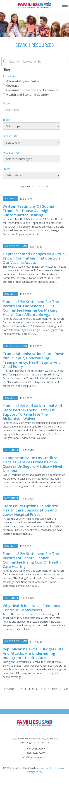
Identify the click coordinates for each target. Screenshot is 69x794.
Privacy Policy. (34, 772)
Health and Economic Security (27, 94)
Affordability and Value (22, 81)
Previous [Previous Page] (9, 689)
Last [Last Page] (65, 689)
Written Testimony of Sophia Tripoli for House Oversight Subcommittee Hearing (28, 210)
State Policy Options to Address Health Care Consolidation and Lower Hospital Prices (31, 510)
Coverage (12, 85)
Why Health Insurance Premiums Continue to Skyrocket (31, 607)
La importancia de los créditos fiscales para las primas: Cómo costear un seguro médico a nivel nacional (32, 464)
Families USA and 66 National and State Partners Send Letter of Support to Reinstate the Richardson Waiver (32, 412)
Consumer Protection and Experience (32, 90)
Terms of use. (57, 768)
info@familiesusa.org (34, 757)
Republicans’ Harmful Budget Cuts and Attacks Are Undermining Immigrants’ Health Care (33, 653)
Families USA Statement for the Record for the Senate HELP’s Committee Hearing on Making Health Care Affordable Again (31, 308)
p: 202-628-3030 (34, 749)
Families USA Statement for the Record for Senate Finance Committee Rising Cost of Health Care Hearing (32, 560)
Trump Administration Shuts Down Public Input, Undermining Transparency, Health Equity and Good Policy (33, 360)
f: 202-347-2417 (34, 753)
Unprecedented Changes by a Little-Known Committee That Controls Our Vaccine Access (34, 258)
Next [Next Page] (55, 689)
